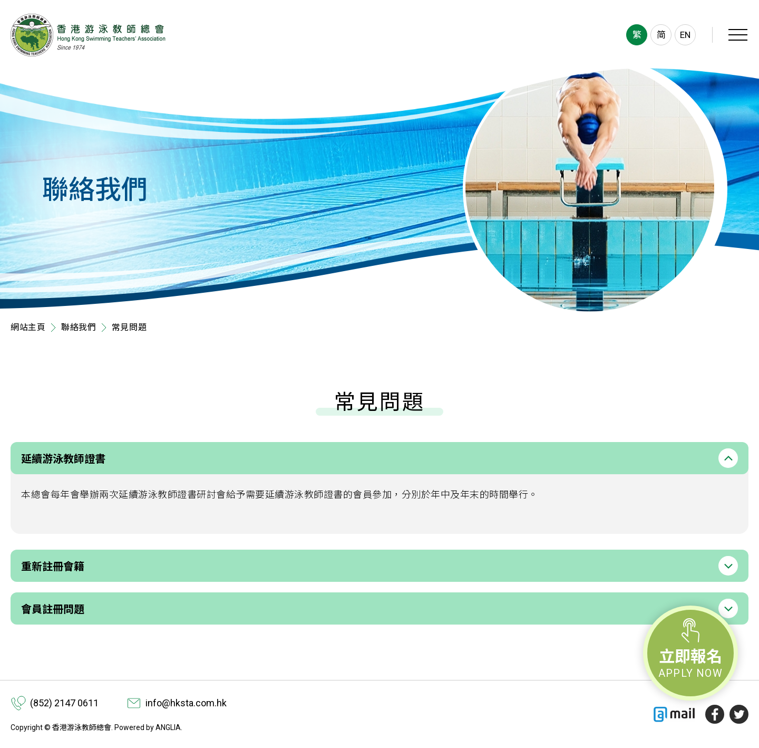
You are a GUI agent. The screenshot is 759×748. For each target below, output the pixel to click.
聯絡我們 (78, 327)
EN (685, 35)
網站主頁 (28, 327)
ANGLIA (168, 727)
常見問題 (129, 327)
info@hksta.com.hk (186, 702)
